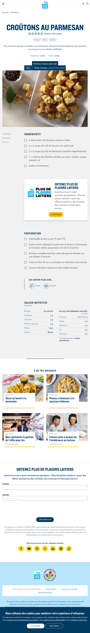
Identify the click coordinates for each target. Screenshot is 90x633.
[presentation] (45, 509)
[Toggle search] (87, 3)
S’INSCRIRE (56, 214)
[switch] (45, 67)
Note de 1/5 (29, 33)
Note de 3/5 (35, 33)
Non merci (54, 626)
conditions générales (78, 620)
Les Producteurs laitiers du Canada (45, 5)
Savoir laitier (51, 589)
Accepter (35, 626)
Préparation (6, 138)
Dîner (45, 40)
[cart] (83, 3)
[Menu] (3, 3)
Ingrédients (6, 134)
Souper (36, 40)
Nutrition (5, 142)
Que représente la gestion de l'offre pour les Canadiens (19, 440)
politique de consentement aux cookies (22, 620)
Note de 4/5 (38, 33)
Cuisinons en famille (69, 589)
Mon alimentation (45, 592)
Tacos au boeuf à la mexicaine (15, 400)
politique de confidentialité (41, 535)
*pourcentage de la (69, 339)
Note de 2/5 (32, 33)
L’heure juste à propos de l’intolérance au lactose (63, 438)
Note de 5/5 (41, 33)
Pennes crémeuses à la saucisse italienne (61, 400)
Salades (53, 40)
